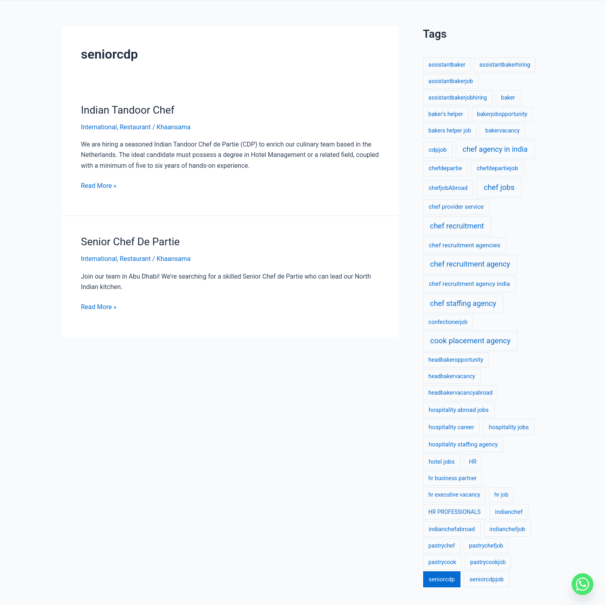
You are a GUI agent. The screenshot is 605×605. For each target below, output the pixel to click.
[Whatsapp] (582, 584)
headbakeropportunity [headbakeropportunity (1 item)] (455, 359)
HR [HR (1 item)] (473, 461)
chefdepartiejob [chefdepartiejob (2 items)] (497, 168)
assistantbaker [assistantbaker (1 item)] (446, 64)
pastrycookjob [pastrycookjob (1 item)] (487, 562)
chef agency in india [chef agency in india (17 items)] (495, 149)
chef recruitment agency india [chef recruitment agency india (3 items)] (469, 283)
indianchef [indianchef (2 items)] (509, 511)
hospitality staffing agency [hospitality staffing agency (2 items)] (463, 444)
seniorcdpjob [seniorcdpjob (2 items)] (486, 579)
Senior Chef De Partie (130, 242)
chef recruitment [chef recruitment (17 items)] (457, 226)
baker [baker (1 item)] (508, 97)
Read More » (98, 185)
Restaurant (135, 127)
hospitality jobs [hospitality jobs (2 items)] (509, 427)
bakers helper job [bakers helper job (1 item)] (449, 130)
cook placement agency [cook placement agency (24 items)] (470, 340)
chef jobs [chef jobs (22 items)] (499, 187)
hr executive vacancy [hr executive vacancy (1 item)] (454, 494)
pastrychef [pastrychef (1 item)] (441, 545)
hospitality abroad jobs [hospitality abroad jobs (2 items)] (459, 410)
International (99, 127)
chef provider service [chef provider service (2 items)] (456, 206)
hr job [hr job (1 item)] (501, 494)
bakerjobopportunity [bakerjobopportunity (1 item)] (502, 114)
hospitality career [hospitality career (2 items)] (451, 427)
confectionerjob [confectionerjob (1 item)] (448, 322)
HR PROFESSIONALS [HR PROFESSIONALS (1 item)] (454, 512)
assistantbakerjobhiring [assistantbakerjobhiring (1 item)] (457, 97)
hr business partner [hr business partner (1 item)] (452, 478)
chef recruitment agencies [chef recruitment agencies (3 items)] (464, 245)
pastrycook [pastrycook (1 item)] (442, 562)
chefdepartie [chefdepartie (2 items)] (445, 168)
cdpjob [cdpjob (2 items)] (438, 149)
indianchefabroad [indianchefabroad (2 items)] (452, 529)
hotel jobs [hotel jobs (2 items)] (441, 461)
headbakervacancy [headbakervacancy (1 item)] (451, 376)
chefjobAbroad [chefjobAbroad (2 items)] (448, 187)
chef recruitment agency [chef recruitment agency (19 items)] (470, 264)
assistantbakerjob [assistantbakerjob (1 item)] (450, 81)
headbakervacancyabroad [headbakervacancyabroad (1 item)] (460, 392)
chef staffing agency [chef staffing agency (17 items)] (463, 303)
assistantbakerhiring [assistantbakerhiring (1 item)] (504, 64)
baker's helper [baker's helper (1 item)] (445, 114)
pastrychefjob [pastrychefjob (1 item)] (486, 545)
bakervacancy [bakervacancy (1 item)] (502, 130)
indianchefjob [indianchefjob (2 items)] (507, 529)
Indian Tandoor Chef (128, 110)
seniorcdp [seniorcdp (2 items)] (442, 579)
